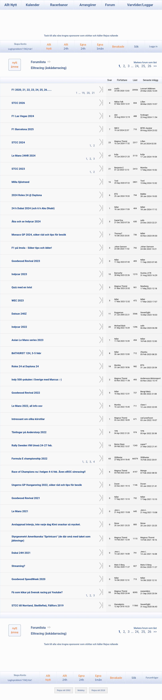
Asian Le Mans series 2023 (27, 340)
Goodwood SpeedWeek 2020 (28, 579)
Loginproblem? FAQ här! (20, 48)
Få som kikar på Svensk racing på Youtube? (37, 592)
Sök (136, 46)
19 (83, 92)
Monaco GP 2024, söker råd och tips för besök (39, 234)
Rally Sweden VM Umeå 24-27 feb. (32, 445)
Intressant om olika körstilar (28, 419)
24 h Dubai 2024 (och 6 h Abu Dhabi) (33, 208)
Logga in (153, 46)
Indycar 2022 (19, 326)
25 (143, 66)
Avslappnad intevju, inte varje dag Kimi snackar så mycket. (46, 524)
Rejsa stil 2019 (98, 690)
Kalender (32, 5)
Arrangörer (87, 5)
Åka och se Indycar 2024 (26, 221)
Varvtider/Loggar (140, 5)
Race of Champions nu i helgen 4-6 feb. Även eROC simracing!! (48, 471)
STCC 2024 (18, 142)
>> (155, 66)
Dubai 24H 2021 (21, 552)
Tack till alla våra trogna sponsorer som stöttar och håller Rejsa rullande (81, 35)
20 (88, 92)
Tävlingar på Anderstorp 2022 (29, 432)
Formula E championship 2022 (29, 458)
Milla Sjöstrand (20, 181)
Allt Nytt (10, 5)
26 (149, 66)
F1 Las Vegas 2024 (23, 116)
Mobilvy (80, 690)
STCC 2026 (18, 102)
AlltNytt (49, 46)
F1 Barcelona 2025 (23, 129)
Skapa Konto (20, 43)
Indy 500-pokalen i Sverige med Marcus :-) (37, 379)
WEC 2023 (18, 300)
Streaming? (18, 566)
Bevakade (118, 46)
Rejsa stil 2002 (63, 690)
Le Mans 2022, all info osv (27, 405)
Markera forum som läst (145, 62)
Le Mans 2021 (20, 511)
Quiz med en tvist (22, 287)
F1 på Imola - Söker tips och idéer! (32, 247)
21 (93, 92)
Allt (66, 46)
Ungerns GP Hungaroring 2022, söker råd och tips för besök (47, 484)
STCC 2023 (18, 168)
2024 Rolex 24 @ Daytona (27, 195)
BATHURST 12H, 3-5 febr (26, 353)
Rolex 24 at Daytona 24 (25, 366)
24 (136, 66)
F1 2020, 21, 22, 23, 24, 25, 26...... (32, 89)
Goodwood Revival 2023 (26, 261)
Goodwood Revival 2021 (26, 498)
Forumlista (41, 62)
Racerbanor (59, 5)
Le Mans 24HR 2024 (23, 155)
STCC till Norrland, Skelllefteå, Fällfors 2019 (38, 605)
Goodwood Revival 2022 (26, 392)
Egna (83, 46)
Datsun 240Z (19, 313)
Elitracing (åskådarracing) (48, 68)
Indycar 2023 (19, 274)
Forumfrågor (152, 677)
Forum (110, 5)
